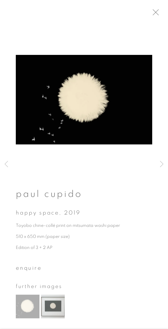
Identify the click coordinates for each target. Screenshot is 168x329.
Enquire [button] (29, 270)
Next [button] (161, 164)
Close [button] (160, 14)
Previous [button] (6, 164)
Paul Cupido (49, 196)
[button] (27, 308)
